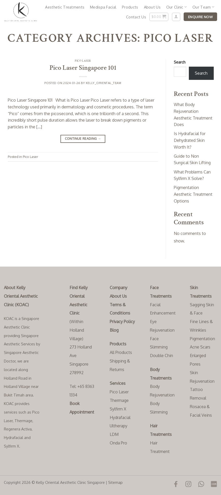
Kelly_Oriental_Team (103, 83)
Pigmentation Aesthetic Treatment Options (193, 194)
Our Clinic (176, 6)
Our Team (203, 6)
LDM (114, 434)
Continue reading (83, 138)
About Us (152, 7)
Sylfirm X (118, 409)
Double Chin (161, 355)
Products (130, 7)
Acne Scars (200, 347)
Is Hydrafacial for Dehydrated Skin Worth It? (189, 140)
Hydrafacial (120, 417)
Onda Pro (118, 442)
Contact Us (136, 17)
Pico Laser (83, 61)
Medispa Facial (103, 7)
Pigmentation (202, 338)
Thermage (119, 400)
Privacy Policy (122, 321)
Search (179, 62)
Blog (114, 330)
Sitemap (115, 482)
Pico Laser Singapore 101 (83, 68)
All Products (121, 352)
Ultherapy (118, 425)
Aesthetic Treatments (64, 7)
